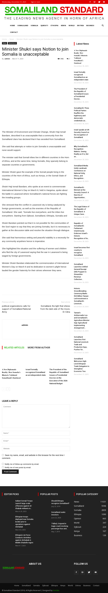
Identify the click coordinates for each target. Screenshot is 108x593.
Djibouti (44, 25)
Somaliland (22, 25)
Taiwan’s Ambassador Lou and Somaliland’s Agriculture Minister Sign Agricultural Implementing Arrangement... (81, 320)
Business (90, 25)
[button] (102, 25)
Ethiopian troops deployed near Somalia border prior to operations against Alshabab (24, 522)
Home (12, 25)
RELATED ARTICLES (14, 347)
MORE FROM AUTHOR (39, 347)
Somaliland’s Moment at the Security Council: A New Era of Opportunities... (81, 192)
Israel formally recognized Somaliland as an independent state (36, 372)
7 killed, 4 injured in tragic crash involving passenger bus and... (59, 526)
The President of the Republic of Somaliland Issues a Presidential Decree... (81, 94)
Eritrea (80, 25)
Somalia (34, 25)
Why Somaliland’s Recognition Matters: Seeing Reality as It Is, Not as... (81, 152)
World (72, 25)
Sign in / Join (35, 2)
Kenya (63, 25)
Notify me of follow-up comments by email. (22, 464)
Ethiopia (54, 25)
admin (7, 59)
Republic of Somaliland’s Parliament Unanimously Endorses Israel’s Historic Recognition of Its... (81, 230)
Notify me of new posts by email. (18, 467)
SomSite (56, 590)
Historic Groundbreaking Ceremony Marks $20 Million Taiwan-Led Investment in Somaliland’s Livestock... (81, 296)
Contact (14, 32)
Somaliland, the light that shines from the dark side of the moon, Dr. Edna (55, 309)
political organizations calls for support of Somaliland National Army (16, 309)
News (12, 39)
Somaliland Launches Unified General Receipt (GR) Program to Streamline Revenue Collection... (81, 271)
